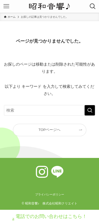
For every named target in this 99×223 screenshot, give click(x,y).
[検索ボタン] (92, 6)
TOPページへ (50, 130)
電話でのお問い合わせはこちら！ (49, 217)
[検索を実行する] (89, 110)
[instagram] (42, 172)
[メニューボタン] (6, 6)
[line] (57, 172)
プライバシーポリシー (49, 194)
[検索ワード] (49, 110)
